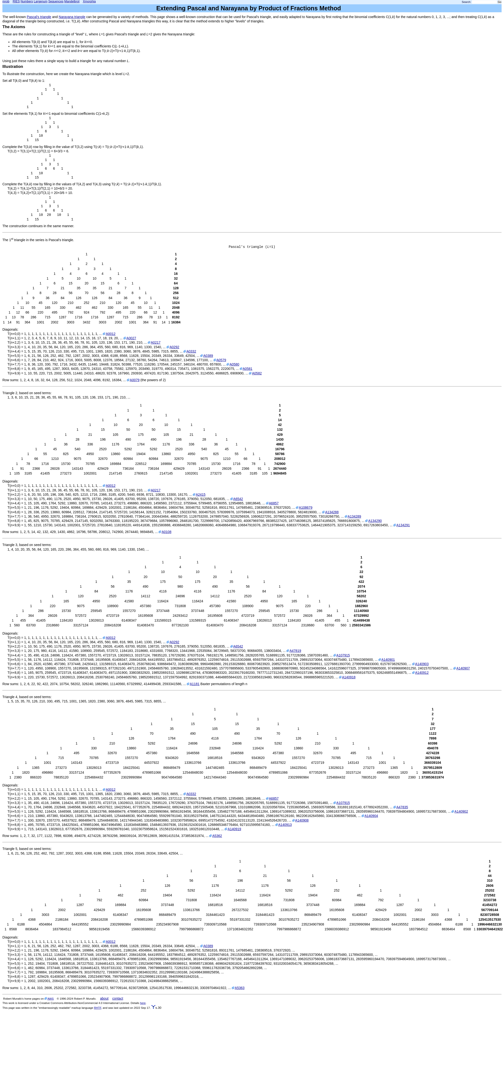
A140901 (388, 660)
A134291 (403, 525)
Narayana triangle (72, 17)
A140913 (285, 825)
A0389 (208, 356)
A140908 (302, 820)
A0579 (221, 360)
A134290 (375, 521)
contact (117, 998)
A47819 (295, 651)
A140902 (461, 811)
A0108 (166, 532)
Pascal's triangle (39, 17)
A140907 (463, 668)
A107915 (343, 655)
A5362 (217, 836)
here (142, 1002)
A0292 (174, 347)
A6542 (238, 499)
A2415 (200, 494)
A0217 (155, 342)
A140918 (348, 677)
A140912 (422, 673)
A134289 (354, 516)
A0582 (257, 373)
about (104, 998)
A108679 (305, 507)
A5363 (239, 988)
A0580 (234, 364)
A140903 (422, 664)
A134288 (332, 512)
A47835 (402, 807)
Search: (466, 1)
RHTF (97, 1007)
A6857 (274, 503)
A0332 (191, 351)
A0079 (134, 380)
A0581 (247, 369)
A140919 (234, 829)
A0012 (110, 334)
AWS (50, 998)
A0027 (131, 338)
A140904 (371, 816)
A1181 (194, 684)
